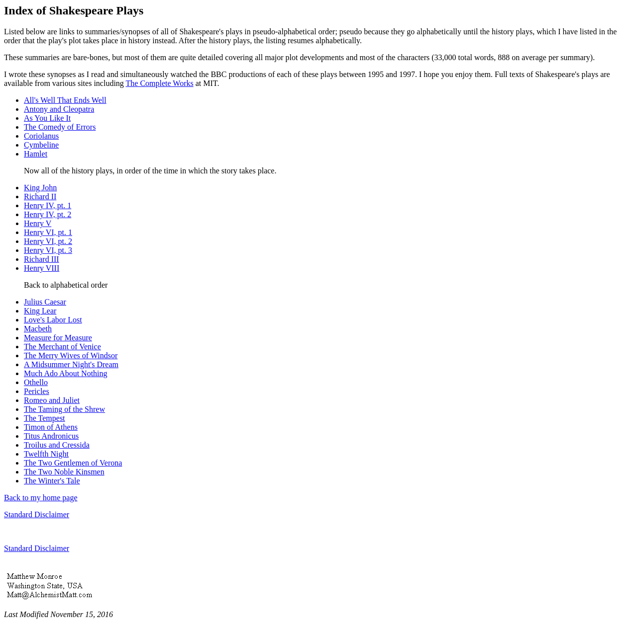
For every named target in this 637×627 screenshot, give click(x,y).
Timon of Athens (51, 427)
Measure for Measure (58, 337)
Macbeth (38, 328)
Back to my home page (41, 497)
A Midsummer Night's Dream (71, 364)
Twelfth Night (46, 454)
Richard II (40, 196)
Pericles (36, 391)
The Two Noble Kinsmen (64, 472)
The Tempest (44, 418)
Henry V (37, 223)
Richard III (41, 259)
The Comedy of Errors (60, 127)
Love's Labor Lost (53, 319)
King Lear (40, 311)
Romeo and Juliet (52, 400)
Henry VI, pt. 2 (48, 241)
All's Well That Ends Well (65, 100)
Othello (36, 382)
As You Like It (47, 118)
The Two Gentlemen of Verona (73, 463)
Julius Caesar (45, 302)
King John (40, 187)
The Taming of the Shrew (64, 409)
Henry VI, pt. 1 (48, 232)
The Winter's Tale (52, 480)
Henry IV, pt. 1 (47, 205)
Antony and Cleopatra (59, 109)
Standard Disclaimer (36, 514)
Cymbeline (41, 145)
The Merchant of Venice (62, 346)
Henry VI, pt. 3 (48, 250)
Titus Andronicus (51, 436)
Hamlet (35, 154)
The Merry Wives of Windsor (70, 355)
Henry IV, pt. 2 (47, 214)
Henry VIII (41, 268)
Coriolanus (41, 136)
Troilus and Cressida (57, 445)
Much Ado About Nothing (65, 373)
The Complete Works (160, 83)
